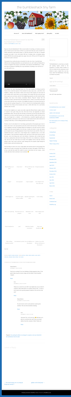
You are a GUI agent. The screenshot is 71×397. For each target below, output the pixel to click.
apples (23, 255)
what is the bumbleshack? (27, 33)
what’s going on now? (39, 33)
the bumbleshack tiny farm (36, 7)
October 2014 (52, 174)
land (36, 255)
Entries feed (52, 198)
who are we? (16, 33)
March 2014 (52, 185)
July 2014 (51, 177)
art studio (57, 33)
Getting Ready (52, 132)
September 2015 (53, 162)
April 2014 (51, 183)
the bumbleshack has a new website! (57, 107)
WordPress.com (47, 392)
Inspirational (52, 138)
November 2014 (52, 171)
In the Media (52, 135)
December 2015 (52, 159)
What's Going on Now (13, 255)
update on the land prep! (38, 382)
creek (27, 255)
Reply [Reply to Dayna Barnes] (11, 278)
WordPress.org (52, 204)
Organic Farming (53, 140)
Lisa (19, 43)
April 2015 (51, 165)
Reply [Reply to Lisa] (15, 295)
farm (30, 255)
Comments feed (52, 201)
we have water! (52, 110)
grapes (33, 255)
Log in (50, 195)
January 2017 (52, 156)
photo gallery (49, 33)
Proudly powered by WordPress (28, 392)
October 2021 (52, 153)
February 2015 (52, 168)
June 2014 (51, 180)
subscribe (53, 90)
